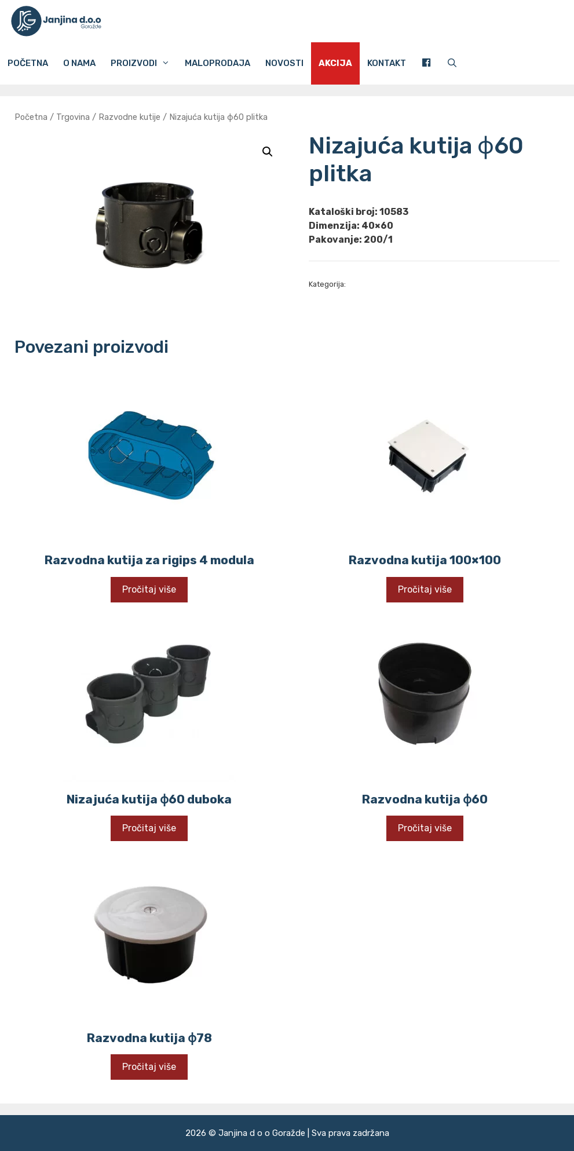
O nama (79, 63)
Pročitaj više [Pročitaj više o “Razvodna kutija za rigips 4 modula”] (149, 589)
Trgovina (73, 117)
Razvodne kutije (129, 117)
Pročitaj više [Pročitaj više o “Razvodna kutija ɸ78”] (149, 1066)
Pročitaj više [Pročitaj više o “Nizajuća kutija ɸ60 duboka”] (149, 828)
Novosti (284, 63)
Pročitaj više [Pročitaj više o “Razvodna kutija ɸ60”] (425, 828)
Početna (28, 63)
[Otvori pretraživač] (452, 63)
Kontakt (386, 63)
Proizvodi (144, 63)
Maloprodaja (217, 63)
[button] (267, 151)
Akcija (335, 63)
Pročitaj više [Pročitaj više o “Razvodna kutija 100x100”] (425, 589)
